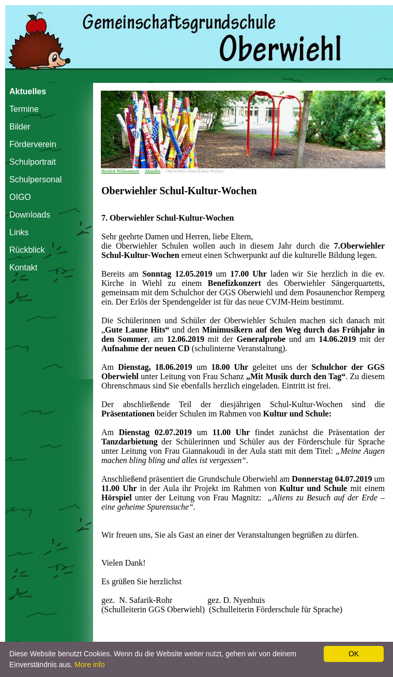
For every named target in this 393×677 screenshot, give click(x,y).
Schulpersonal (31, 179)
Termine (24, 109)
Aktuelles (27, 91)
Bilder (20, 126)
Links (18, 232)
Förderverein (31, 144)
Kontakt (23, 267)
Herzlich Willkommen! (120, 171)
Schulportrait (31, 161)
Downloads (29, 214)
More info (89, 664)
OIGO (20, 197)
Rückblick (26, 250)
